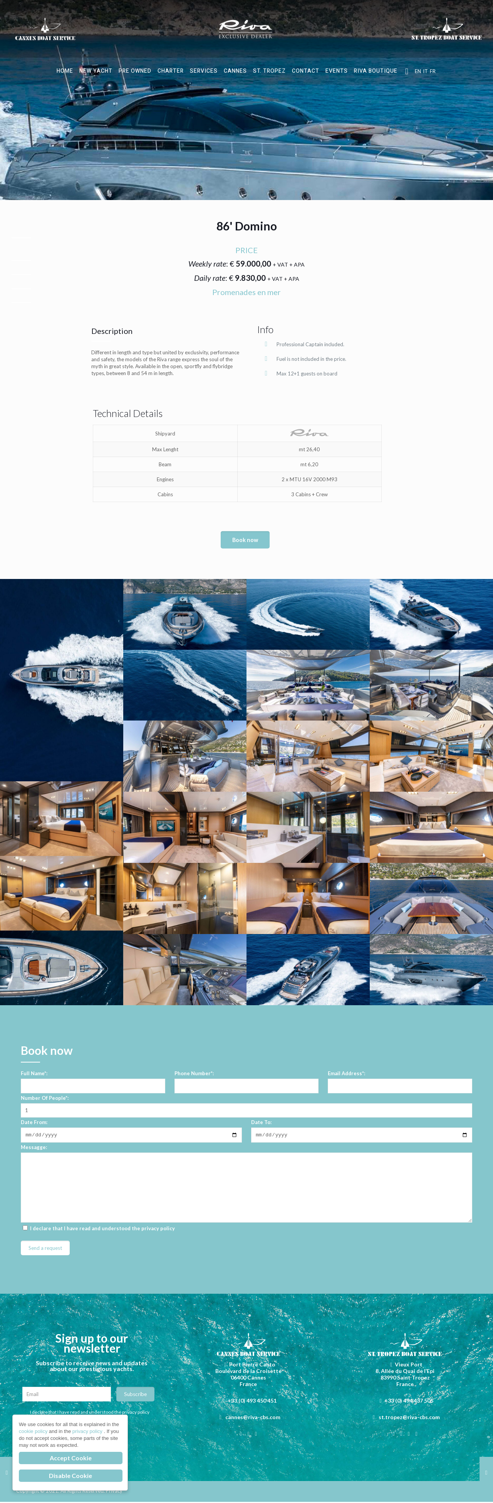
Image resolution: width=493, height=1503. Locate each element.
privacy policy (158, 1229)
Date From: (34, 1122)
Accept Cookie (71, 1457)
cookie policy (34, 1431)
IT (425, 71)
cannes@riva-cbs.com (252, 1418)
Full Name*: (34, 1073)
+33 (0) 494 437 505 (408, 1401)
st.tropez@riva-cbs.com (409, 1418)
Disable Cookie (70, 1475)
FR (433, 71)
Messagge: (34, 1148)
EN (418, 71)
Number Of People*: (45, 1098)
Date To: (261, 1122)
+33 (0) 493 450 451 (252, 1401)
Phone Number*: (194, 1073)
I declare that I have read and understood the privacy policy (89, 1413)
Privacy (114, 1492)
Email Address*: (346, 1073)
